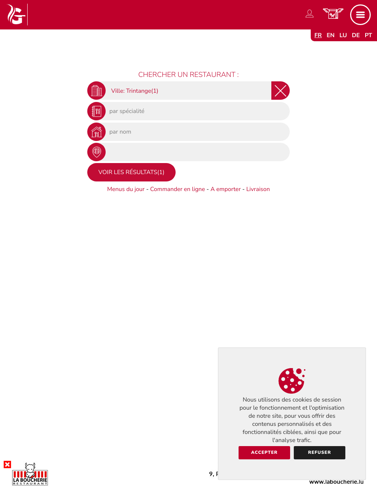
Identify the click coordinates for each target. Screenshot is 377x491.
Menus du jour (126, 189)
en (331, 35)
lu (343, 35)
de (356, 35)
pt (368, 35)
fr (318, 35)
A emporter (226, 189)
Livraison (258, 189)
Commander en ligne (177, 189)
